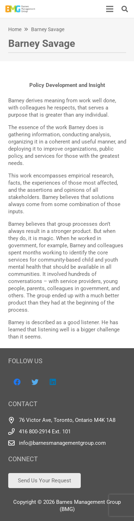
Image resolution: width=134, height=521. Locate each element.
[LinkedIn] (53, 382)
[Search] (125, 9)
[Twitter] (35, 382)
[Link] (20, 9)
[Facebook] (17, 382)
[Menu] (110, 9)
